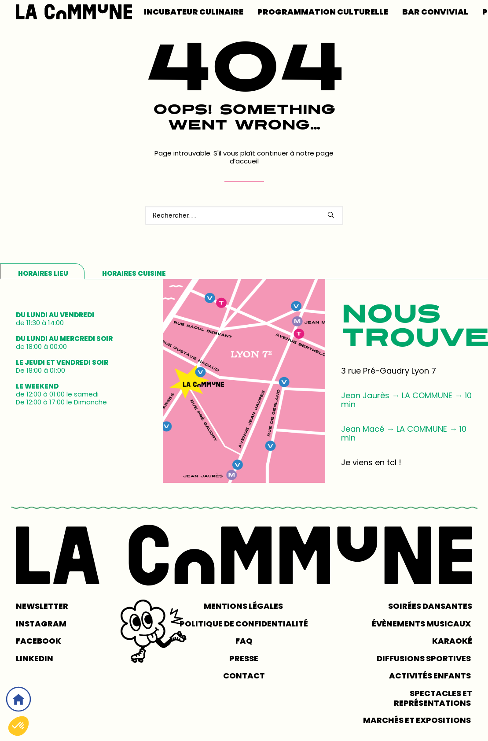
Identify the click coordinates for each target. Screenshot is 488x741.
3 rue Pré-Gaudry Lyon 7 (388, 370)
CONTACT (244, 676)
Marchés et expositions (417, 720)
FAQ (244, 640)
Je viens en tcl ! (371, 462)
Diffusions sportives (424, 658)
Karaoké (452, 640)
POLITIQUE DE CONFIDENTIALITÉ (244, 623)
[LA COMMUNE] (74, 11)
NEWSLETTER (42, 605)
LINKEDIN (34, 658)
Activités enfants (430, 676)
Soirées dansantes (430, 605)
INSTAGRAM (41, 623)
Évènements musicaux (422, 623)
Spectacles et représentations (433, 698)
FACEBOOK (38, 640)
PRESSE (243, 658)
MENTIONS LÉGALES (244, 605)
